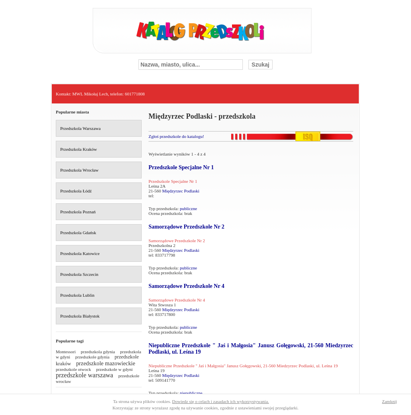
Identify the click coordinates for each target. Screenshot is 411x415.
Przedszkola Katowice (80, 253)
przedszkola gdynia (98, 351)
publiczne (188, 208)
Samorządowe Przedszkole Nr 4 (186, 286)
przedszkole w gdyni (114, 369)
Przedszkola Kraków (78, 149)
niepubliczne (191, 393)
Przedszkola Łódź (76, 190)
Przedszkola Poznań (78, 211)
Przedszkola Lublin (77, 295)
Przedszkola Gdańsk (78, 232)
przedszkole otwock (73, 369)
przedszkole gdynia (92, 356)
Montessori (66, 351)
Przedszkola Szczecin (79, 274)
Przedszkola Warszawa (80, 128)
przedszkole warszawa (84, 375)
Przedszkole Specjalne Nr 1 (181, 167)
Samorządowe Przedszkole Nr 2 (186, 227)
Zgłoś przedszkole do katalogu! (176, 136)
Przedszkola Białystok (80, 316)
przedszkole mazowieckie (105, 363)
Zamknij (389, 401)
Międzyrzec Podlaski (180, 190)
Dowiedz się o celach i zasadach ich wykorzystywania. (220, 401)
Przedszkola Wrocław (79, 170)
